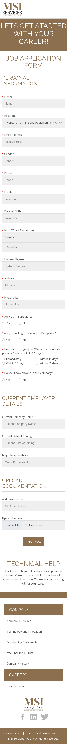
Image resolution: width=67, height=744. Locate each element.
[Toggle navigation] (61, 9)
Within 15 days (49, 359)
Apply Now (33, 541)
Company (19, 609)
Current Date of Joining (17, 436)
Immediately (13, 359)
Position (9, 116)
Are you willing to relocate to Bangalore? (30, 333)
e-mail (49, 575)
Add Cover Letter (12, 499)
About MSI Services (19, 621)
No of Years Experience (19, 230)
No (25, 323)
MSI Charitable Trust (20, 653)
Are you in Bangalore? (18, 316)
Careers (18, 674)
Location (9, 192)
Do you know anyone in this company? (28, 373)
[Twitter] (45, 717)
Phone (8, 173)
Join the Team (16, 686)
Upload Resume (12, 518)
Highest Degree (14, 259)
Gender (9, 154)
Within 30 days (15, 363)
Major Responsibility (15, 455)
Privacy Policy (11, 733)
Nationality (11, 297)
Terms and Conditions (41, 733)
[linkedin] (33, 717)
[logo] (33, 704)
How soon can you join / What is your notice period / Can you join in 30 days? (31, 351)
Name (8, 96)
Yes (8, 323)
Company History (18, 663)
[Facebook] (22, 717)
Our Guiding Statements (22, 642)
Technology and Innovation (24, 631)
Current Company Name (17, 417)
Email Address (13, 135)
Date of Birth (12, 211)
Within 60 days (49, 363)
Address (9, 278)
